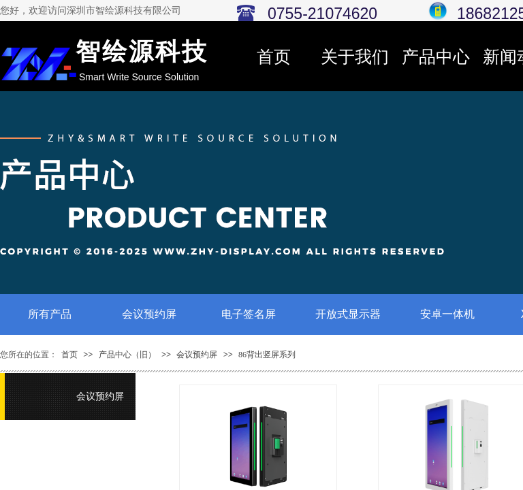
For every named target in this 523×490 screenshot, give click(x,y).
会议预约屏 (149, 314)
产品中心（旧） (127, 354)
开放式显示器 (348, 314)
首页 (274, 57)
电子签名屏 (248, 314)
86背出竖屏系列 (267, 354)
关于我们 (355, 57)
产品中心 (436, 57)
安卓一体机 (447, 314)
